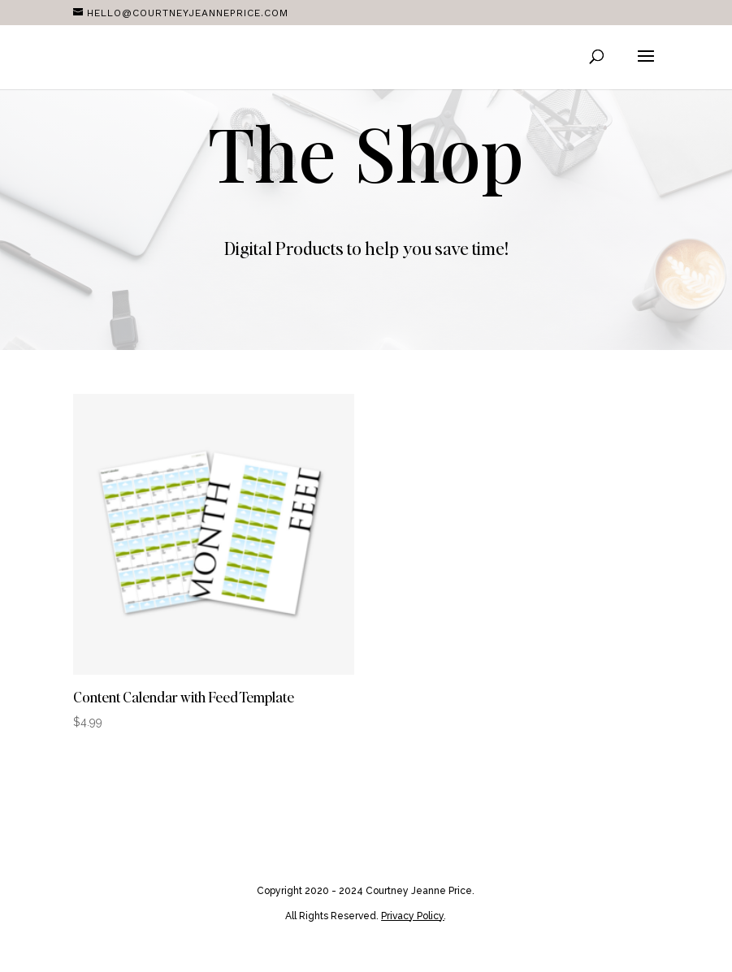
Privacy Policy (412, 916)
